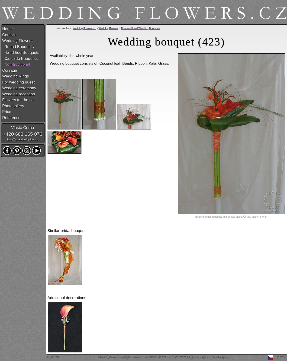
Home (7, 29)
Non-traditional (16, 64)
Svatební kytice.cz (221, 357)
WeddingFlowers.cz (110, 357)
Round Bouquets (18, 47)
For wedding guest (18, 82)
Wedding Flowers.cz (84, 28)
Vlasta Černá (22, 128)
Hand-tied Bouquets (20, 52)
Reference (11, 118)
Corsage (9, 70)
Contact (9, 35)
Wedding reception (18, 94)
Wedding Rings (15, 76)
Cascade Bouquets (20, 58)
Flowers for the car (18, 100)
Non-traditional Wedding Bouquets (140, 28)
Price (6, 112)
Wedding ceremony (19, 88)
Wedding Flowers (108, 28)
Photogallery (13, 106)
